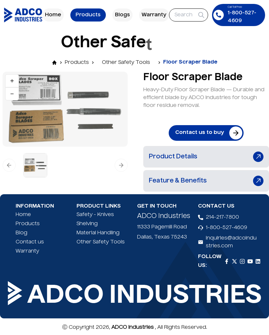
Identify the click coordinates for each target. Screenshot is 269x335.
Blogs (122, 15)
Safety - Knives (95, 214)
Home (53, 15)
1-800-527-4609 (226, 227)
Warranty (154, 15)
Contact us (30, 242)
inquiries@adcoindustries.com (231, 242)
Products (88, 15)
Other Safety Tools (126, 62)
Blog (21, 233)
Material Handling (98, 233)
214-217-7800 (222, 217)
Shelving (87, 223)
